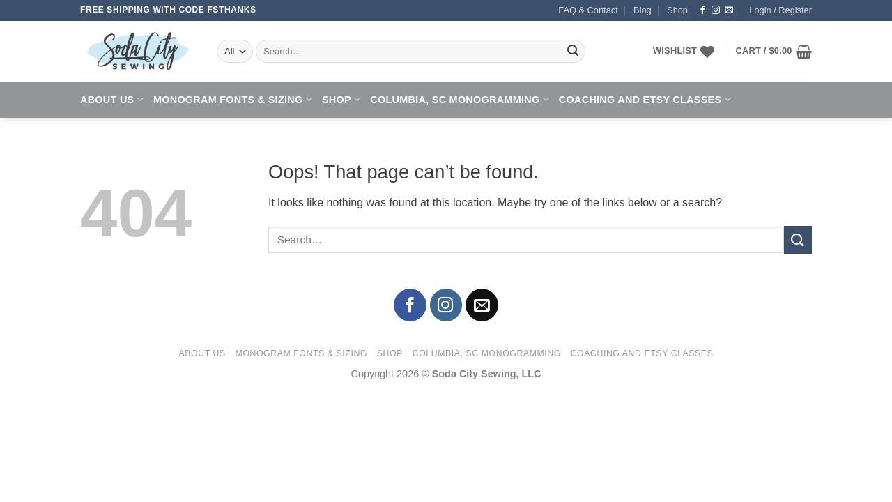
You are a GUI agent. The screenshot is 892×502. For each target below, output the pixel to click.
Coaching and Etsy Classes (645, 99)
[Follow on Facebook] (702, 10)
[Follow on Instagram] (716, 10)
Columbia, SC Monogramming (459, 99)
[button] (780, 10)
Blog (642, 10)
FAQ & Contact (587, 10)
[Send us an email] (729, 10)
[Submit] (573, 51)
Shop (677, 10)
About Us (112, 99)
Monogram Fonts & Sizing (232, 99)
